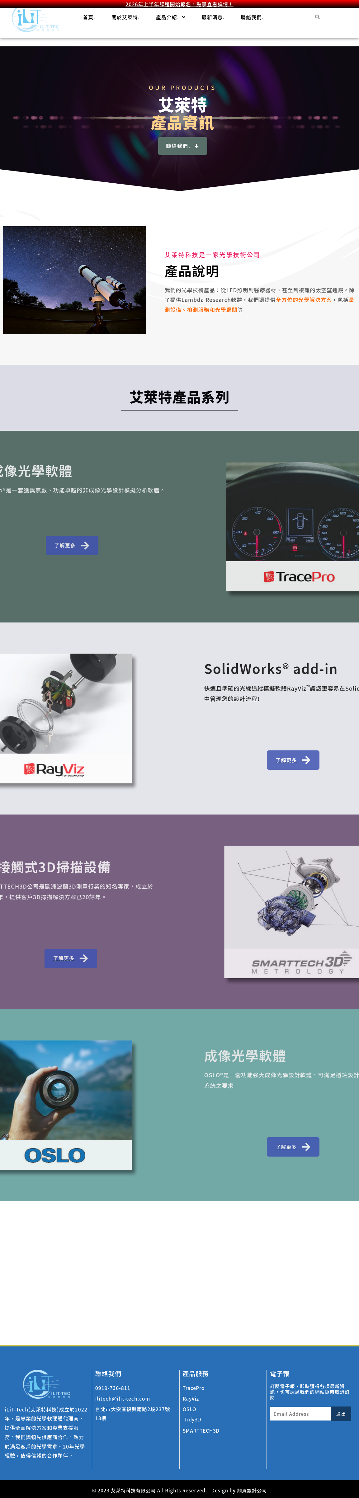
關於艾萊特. (125, 17)
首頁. (89, 17)
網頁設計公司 (252, 1490)
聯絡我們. (252, 17)
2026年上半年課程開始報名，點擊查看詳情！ (179, 4)
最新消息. (213, 17)
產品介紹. (171, 17)
